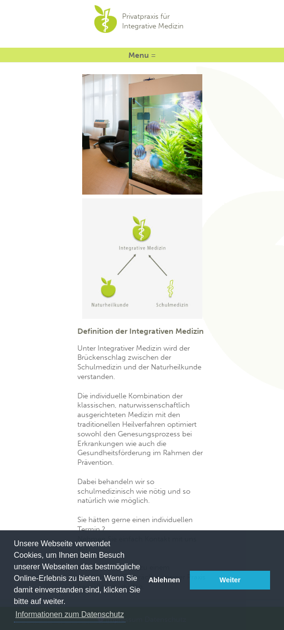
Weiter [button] (230, 580)
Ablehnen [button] (164, 580)
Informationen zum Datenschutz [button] (69, 614)
